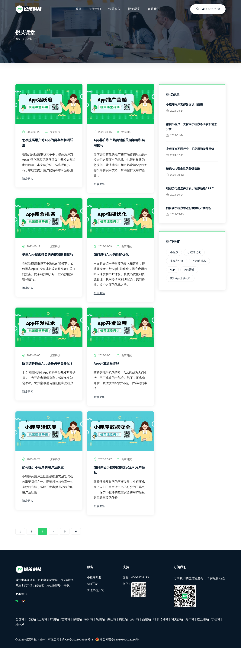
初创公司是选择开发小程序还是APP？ (190, 188)
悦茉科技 (52, 131)
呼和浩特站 (161, 619)
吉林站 (65, 619)
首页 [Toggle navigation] (78, 8)
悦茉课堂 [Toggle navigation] (134, 8)
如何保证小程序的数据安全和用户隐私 (119, 470)
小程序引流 (176, 260)
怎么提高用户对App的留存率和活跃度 (47, 142)
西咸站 (146, 619)
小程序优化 (194, 252)
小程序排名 (199, 260)
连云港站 (203, 619)
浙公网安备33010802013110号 (117, 639)
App (172, 269)
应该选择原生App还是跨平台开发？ (47, 363)
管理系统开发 (95, 590)
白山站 (111, 619)
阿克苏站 (177, 619)
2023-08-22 (31, 131)
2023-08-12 (31, 246)
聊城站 (77, 619)
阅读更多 (27, 178)
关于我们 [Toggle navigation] (95, 8)
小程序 (174, 252)
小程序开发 (94, 577)
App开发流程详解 (106, 363)
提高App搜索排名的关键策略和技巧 (47, 254)
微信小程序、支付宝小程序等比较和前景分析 (191, 127)
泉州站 (100, 619)
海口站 (189, 619)
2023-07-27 (103, 459)
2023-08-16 (103, 131)
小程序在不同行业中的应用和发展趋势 (190, 148)
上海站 (42, 619)
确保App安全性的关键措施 (183, 168)
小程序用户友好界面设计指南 (184, 104)
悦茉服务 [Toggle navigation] (114, 8)
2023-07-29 (31, 459)
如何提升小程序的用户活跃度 (43, 467)
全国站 (19, 619)
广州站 (54, 619)
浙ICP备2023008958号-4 (77, 639)
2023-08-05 (31, 355)
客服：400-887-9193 (136, 577)
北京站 (31, 619)
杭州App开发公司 (180, 278)
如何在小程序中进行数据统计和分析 (188, 208)
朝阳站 (88, 619)
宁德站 (215, 619)
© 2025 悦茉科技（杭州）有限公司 (37, 639)
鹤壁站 (123, 619)
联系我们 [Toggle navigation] (154, 8)
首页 (18, 38)
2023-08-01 (103, 355)
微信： (134, 589)
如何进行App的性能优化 (111, 254)
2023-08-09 (103, 246)
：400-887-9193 (208, 8)
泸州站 (134, 619)
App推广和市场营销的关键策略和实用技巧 (119, 142)
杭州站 (19, 624)
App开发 (189, 269)
